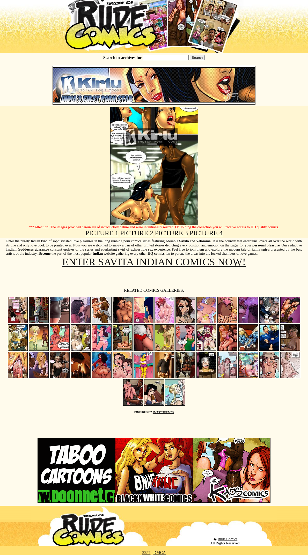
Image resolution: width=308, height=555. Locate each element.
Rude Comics (227, 539)
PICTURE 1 (102, 233)
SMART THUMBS (163, 412)
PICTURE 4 (206, 233)
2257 (146, 552)
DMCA (159, 552)
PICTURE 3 (171, 233)
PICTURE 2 (136, 233)
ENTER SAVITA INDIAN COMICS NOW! (154, 262)
